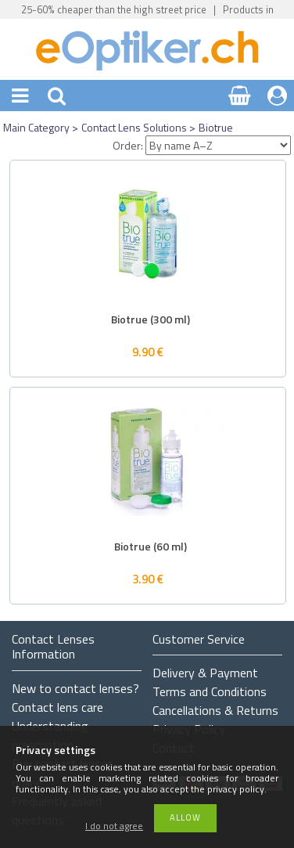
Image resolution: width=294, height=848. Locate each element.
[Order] (218, 145)
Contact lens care (57, 707)
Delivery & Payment (205, 672)
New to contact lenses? (75, 688)
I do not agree (114, 826)
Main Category (36, 127)
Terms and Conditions (209, 691)
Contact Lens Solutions (134, 127)
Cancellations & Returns (215, 710)
